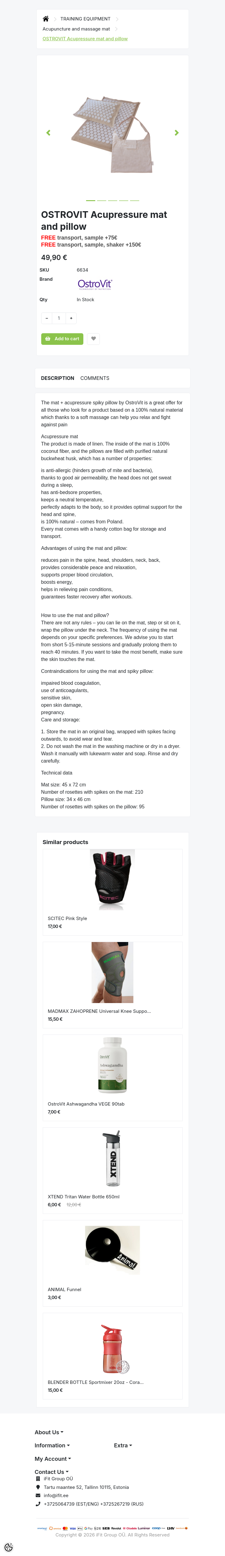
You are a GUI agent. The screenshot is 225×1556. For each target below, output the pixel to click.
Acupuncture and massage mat (77, 29)
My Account (51, 1459)
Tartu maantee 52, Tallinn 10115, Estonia (86, 1487)
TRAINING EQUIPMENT (86, 19)
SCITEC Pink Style (67, 918)
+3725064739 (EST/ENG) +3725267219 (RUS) (94, 1504)
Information (50, 1445)
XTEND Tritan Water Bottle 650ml (84, 1197)
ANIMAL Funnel (65, 1289)
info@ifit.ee (56, 1495)
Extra (121, 1445)
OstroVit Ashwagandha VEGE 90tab (86, 1104)
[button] (48, 132)
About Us (47, 1432)
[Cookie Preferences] (8, 1547)
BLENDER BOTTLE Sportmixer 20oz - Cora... (96, 1382)
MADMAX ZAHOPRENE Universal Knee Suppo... (99, 1011)
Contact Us (49, 1472)
